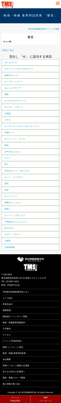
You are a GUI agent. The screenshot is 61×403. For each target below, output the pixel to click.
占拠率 (7, 241)
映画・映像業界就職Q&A (14, 322)
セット (7, 158)
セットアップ (10, 196)
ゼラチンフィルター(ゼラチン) (18, 69)
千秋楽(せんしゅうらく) (15, 222)
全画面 (7, 113)
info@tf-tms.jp (13, 285)
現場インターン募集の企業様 (16, 365)
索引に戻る (9, 50)
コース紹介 (8, 298)
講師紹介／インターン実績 (15, 316)
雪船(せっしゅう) (12, 202)
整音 (6, 145)
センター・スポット (13, 107)
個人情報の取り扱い (12, 384)
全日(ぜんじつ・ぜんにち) (16, 171)
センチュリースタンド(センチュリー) (21, 126)
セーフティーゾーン (13, 82)
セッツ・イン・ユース (14, 139)
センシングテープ (12, 88)
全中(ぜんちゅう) (12, 152)
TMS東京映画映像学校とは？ (16, 292)
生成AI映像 (9, 247)
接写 (6, 183)
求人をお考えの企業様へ (14, 372)
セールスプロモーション (15, 101)
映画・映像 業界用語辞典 (14, 353)
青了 (6, 164)
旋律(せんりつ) (11, 75)
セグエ (7, 120)
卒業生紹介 (8, 304)
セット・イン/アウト (14, 177)
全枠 (6, 190)
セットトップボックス (14, 215)
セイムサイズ (10, 62)
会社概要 (7, 359)
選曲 (6, 94)
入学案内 (7, 329)
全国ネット (9, 132)
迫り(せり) (9, 228)
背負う (7, 209)
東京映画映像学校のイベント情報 (43, 29)
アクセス (7, 335)
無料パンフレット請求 (13, 347)
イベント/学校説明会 (12, 341)
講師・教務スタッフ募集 (14, 378)
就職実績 (7, 310)
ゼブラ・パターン (12, 234)
